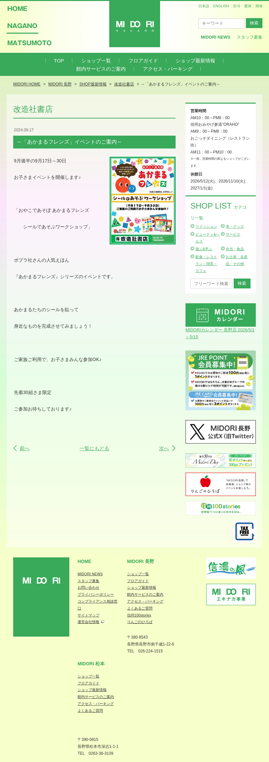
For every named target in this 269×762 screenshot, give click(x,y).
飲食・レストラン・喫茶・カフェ (206, 264)
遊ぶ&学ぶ (203, 249)
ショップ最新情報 (195, 60)
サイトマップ (88, 615)
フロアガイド (143, 60)
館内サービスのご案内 (101, 69)
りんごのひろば (139, 622)
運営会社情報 (88, 622)
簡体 (259, 6)
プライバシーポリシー (96, 594)
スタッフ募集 (249, 37)
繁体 (248, 6)
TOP (59, 60)
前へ (25, 448)
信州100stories (139, 615)
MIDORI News (215, 37)
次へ (164, 448)
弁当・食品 (235, 249)
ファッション (206, 226)
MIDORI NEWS (90, 574)
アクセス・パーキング (167, 69)
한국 (236, 6)
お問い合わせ (88, 587)
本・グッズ (235, 226)
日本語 (203, 6)
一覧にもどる (94, 448)
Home (84, 561)
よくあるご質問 (139, 608)
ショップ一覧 (96, 60)
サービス (233, 234)
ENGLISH (221, 6)
